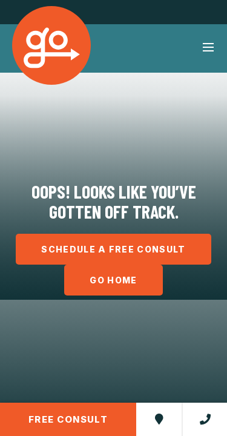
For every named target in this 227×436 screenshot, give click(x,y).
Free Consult (68, 419)
